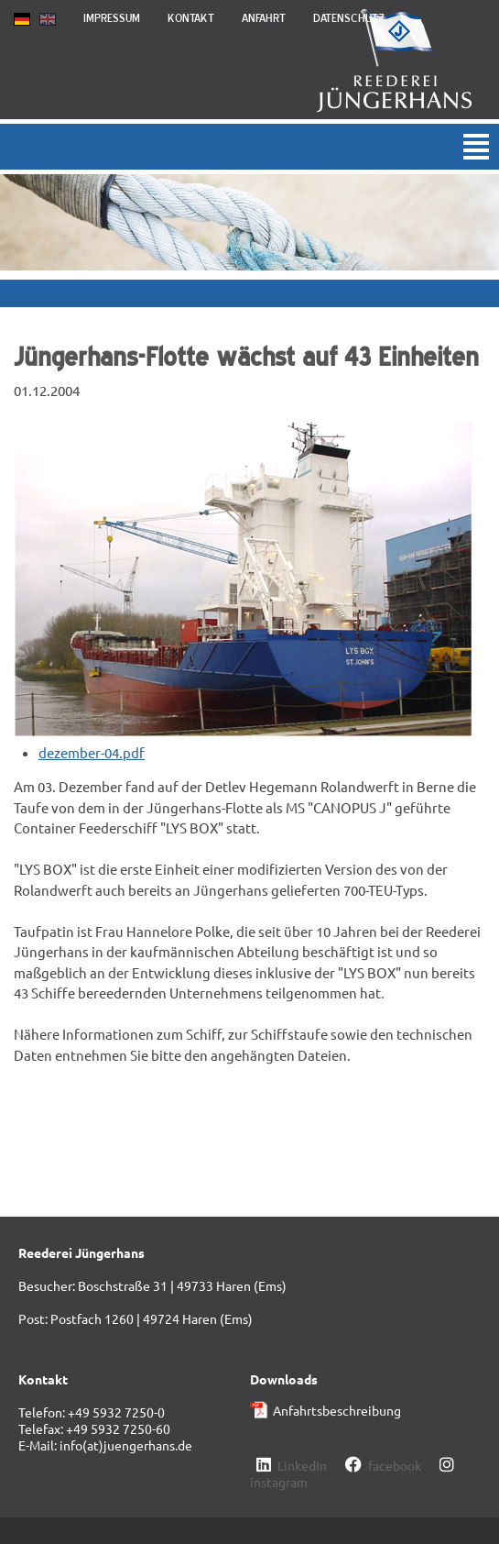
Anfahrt (264, 18)
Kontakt (191, 18)
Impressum (111, 18)
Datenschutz (349, 18)
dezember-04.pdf (91, 752)
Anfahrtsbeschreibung (337, 1410)
